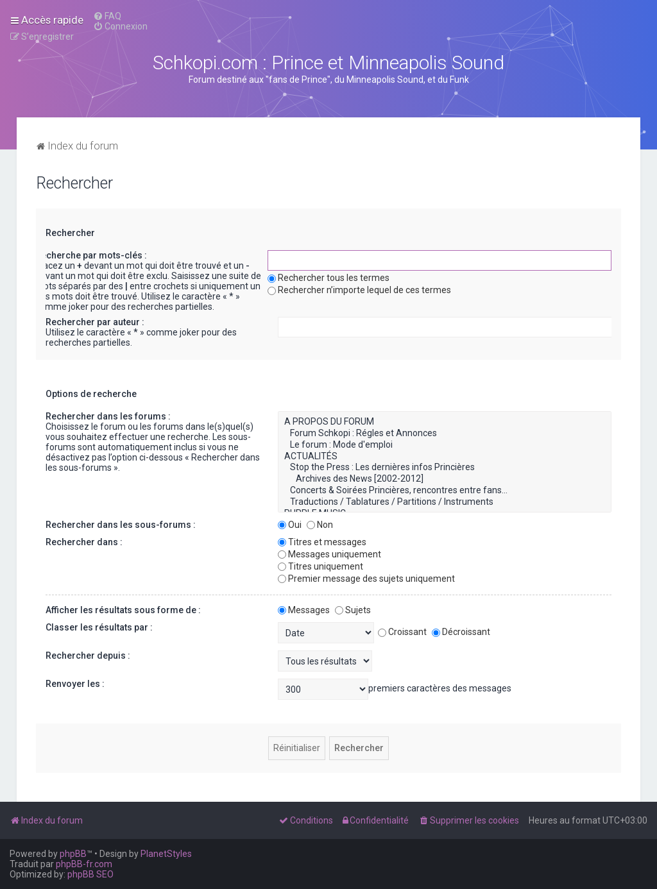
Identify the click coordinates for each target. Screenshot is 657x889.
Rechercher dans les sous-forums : (121, 525)
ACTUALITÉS (445, 456)
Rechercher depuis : (88, 655)
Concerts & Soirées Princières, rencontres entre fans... (445, 490)
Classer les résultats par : (99, 627)
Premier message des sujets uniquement (366, 578)
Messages (304, 610)
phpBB (73, 854)
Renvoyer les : (75, 684)
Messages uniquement (329, 554)
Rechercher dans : (84, 542)
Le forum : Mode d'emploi (445, 445)
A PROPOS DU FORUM (445, 422)
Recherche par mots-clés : (91, 255)
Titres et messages (322, 542)
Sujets (353, 610)
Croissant (402, 632)
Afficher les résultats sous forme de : (123, 610)
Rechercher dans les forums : (108, 416)
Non (320, 525)
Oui (290, 525)
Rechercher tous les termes (328, 278)
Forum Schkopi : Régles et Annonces (445, 433)
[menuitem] (107, 16)
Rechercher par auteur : (95, 322)
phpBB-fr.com (84, 864)
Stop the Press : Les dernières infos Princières (445, 467)
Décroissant (461, 632)
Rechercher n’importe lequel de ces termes (359, 290)
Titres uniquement (320, 566)
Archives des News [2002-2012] (445, 479)
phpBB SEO (90, 874)
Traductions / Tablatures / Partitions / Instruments (445, 502)
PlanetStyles (166, 854)
